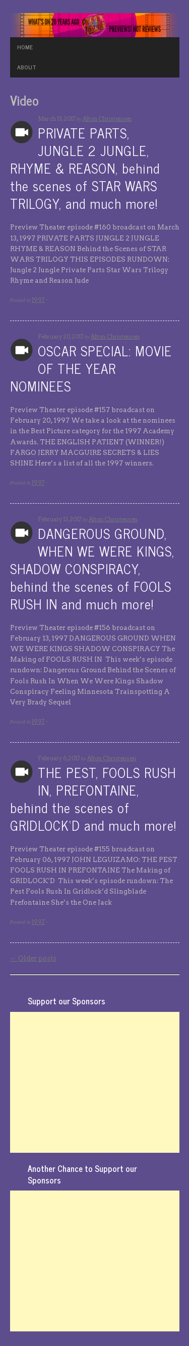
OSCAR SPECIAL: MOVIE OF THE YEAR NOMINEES (91, 368)
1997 (38, 299)
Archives (21, 132)
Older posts (33, 958)
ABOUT (26, 67)
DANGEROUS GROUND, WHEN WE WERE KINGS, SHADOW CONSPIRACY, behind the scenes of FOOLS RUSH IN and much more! (92, 568)
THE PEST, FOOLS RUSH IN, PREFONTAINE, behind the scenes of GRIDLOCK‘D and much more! (93, 798)
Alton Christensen (107, 118)
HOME (25, 47)
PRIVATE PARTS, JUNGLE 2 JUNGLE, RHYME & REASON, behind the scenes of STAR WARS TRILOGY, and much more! (85, 168)
